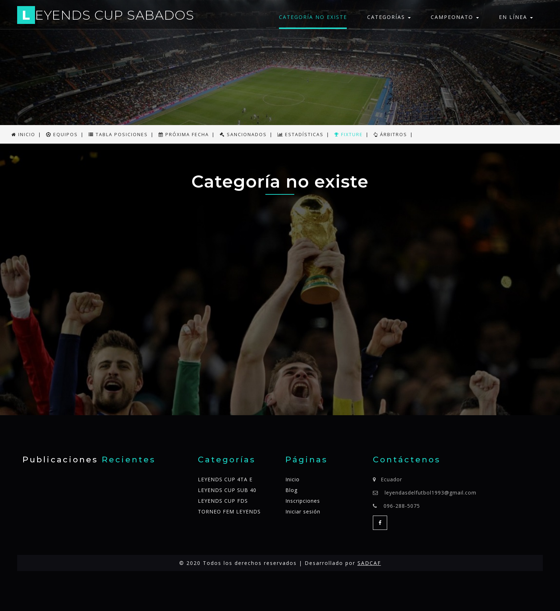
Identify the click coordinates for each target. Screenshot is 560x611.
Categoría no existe (313, 17)
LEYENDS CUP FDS (223, 500)
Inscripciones (302, 500)
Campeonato (455, 17)
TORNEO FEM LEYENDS (229, 511)
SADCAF (369, 563)
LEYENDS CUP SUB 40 (227, 490)
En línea (516, 17)
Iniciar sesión (302, 511)
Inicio (292, 479)
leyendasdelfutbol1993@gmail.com (430, 492)
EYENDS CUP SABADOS (105, 16)
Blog (291, 490)
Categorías (389, 17)
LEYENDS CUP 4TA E (225, 479)
